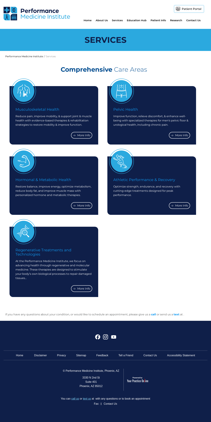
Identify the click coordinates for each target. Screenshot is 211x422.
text (176, 314)
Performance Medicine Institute (24, 56)
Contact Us (193, 20)
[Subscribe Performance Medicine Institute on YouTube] (113, 338)
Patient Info (158, 20)
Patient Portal (191, 9)
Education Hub (136, 20)
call (153, 314)
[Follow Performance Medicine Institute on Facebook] (98, 338)
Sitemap (81, 355)
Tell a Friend (125, 355)
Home (88, 20)
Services (117, 20)
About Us (102, 20)
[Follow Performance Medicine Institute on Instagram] (106, 338)
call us (75, 398)
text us (87, 398)
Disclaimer (40, 355)
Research (176, 20)
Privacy (61, 355)
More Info (83, 135)
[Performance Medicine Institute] (37, 13)
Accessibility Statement (181, 355)
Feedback (102, 355)
